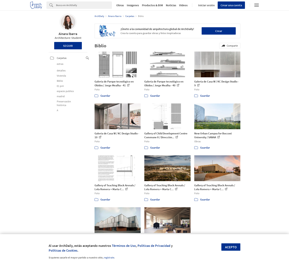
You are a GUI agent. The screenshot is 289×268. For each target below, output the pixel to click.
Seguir (68, 45)
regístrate (109, 257)
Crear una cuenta (231, 5)
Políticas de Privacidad (153, 246)
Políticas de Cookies (63, 250)
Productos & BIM (152, 5)
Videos (183, 5)
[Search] (84, 5)
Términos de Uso (124, 246)
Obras (120, 5)
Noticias (171, 5)
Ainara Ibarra (68, 34)
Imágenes (133, 5)
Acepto (231, 247)
